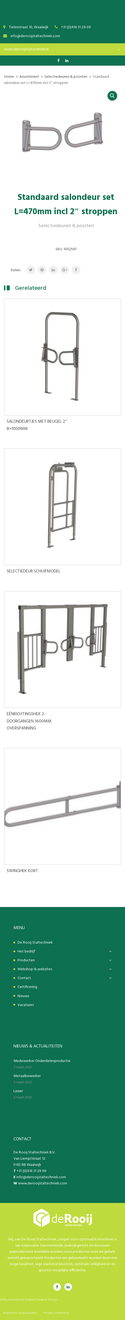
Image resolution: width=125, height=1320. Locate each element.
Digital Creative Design (41, 1300)
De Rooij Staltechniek (35, 943)
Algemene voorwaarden (20, 1313)
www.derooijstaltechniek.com (42, 1183)
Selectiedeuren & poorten (66, 226)
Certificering (27, 987)
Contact (24, 978)
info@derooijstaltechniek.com (41, 1177)
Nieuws (23, 996)
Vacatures (26, 1005)
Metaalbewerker (27, 1076)
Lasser (18, 1091)
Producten (26, 960)
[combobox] (62, 49)
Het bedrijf (26, 951)
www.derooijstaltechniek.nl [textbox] (26, 49)
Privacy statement (56, 1313)
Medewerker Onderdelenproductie (42, 1061)
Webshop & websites (35, 969)
